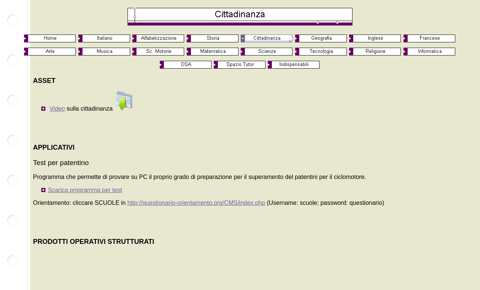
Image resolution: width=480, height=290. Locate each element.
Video (57, 108)
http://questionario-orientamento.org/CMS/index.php (196, 203)
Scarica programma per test (85, 190)
